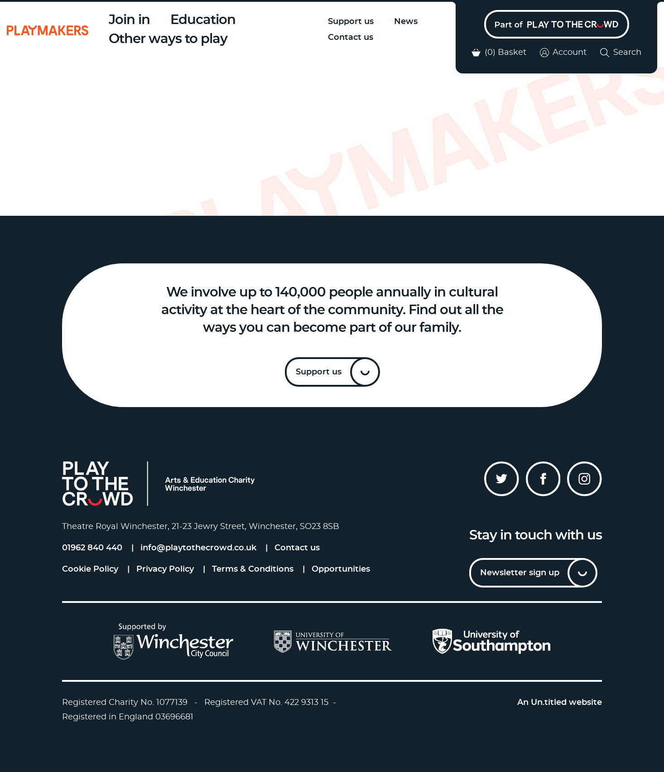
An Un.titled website (559, 703)
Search (620, 52)
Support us (351, 22)
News (406, 22)
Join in (129, 20)
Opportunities (341, 569)
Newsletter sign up (519, 573)
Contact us (350, 38)
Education (203, 20)
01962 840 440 (92, 548)
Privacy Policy (165, 569)
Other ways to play (168, 39)
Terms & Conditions (253, 569)
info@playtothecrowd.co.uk (198, 548)
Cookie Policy (90, 569)
